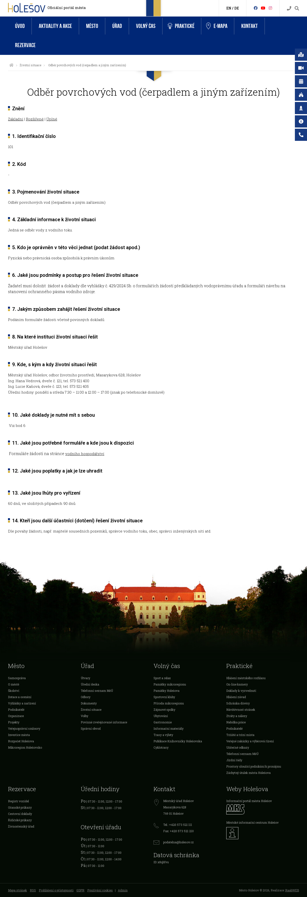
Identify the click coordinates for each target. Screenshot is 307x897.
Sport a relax (162, 678)
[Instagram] (270, 7)
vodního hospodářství (84, 453)
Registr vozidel (18, 801)
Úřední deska (90, 684)
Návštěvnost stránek (240, 709)
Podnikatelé (16, 709)
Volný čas (145, 26)
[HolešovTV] (263, 7)
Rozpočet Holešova (21, 741)
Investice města (19, 735)
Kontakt (249, 26)
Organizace (16, 716)
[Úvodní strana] (11, 65)
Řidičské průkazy (20, 820)
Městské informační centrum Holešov (252, 822)
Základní (15, 119)
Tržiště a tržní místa (240, 735)
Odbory (85, 697)
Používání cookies (100, 890)
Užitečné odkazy (237, 747)
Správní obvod (91, 728)
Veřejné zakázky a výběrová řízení (250, 741)
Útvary (85, 678)
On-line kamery (237, 684)
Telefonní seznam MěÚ (97, 691)
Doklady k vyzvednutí (241, 691)
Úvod (20, 26)
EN (228, 8)
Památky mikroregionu (170, 684)
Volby (84, 716)
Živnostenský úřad (21, 826)
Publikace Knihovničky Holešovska (178, 741)
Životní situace (30, 65)
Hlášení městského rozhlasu (246, 678)
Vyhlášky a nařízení (22, 703)
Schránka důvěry (238, 703)
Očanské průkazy (20, 807)
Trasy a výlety (163, 735)
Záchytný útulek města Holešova (248, 773)
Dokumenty (89, 703)
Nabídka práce (236, 722)
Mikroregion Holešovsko (25, 747)
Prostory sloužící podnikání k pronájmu (253, 766)
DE (236, 8)
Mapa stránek (17, 890)
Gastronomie (163, 722)
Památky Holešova (166, 691)
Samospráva (17, 678)
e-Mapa (216, 26)
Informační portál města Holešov (249, 801)
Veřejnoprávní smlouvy (24, 728)
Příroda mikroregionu (169, 703)
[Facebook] (255, 7)
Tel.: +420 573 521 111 (177, 825)
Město (92, 26)
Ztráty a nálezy (236, 716)
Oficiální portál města (67, 7)
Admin (123, 890)
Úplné (51, 119)
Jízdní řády (234, 760)
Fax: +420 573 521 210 (178, 831)
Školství (13, 691)
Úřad (117, 26)
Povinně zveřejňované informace (104, 722)
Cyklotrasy (161, 747)
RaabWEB (292, 890)
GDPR (80, 890)
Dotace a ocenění (19, 697)
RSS (33, 890)
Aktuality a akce (55, 26)
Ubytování (161, 716)
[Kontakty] (289, 8)
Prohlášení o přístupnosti (56, 890)
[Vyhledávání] (297, 8)
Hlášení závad (236, 697)
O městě (13, 684)
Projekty (13, 722)
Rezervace (25, 45)
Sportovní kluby (164, 697)
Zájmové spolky (164, 709)
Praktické (180, 26)
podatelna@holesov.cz (178, 842)
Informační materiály (169, 728)
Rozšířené (35, 119)
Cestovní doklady (20, 814)
